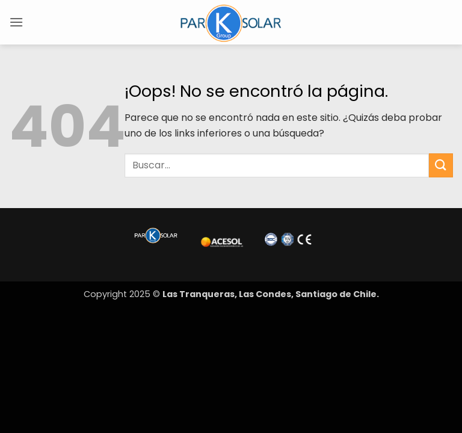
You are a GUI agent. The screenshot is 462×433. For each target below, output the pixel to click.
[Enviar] (441, 165)
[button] (16, 22)
